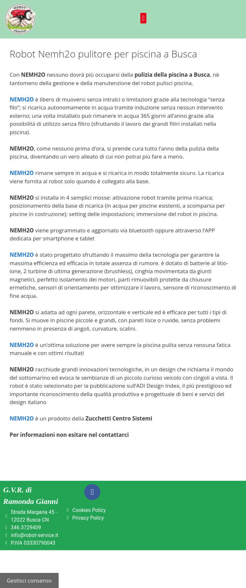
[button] (143, 18)
